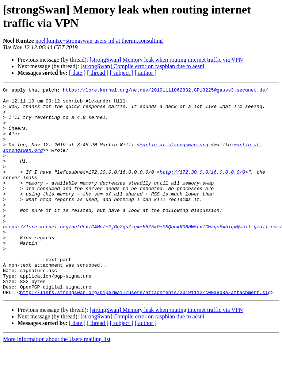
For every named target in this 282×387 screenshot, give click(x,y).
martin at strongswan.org (174, 156)
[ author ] (146, 73)
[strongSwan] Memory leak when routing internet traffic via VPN (166, 60)
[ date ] (77, 73)
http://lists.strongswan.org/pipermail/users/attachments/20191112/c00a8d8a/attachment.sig (145, 333)
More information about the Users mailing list (56, 381)
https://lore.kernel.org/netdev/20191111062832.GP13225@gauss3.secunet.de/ (165, 91)
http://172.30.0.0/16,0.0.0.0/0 (202, 189)
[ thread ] (97, 73)
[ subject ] (121, 73)
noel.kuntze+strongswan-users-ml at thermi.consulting (99, 41)
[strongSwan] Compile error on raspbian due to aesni (142, 66)
